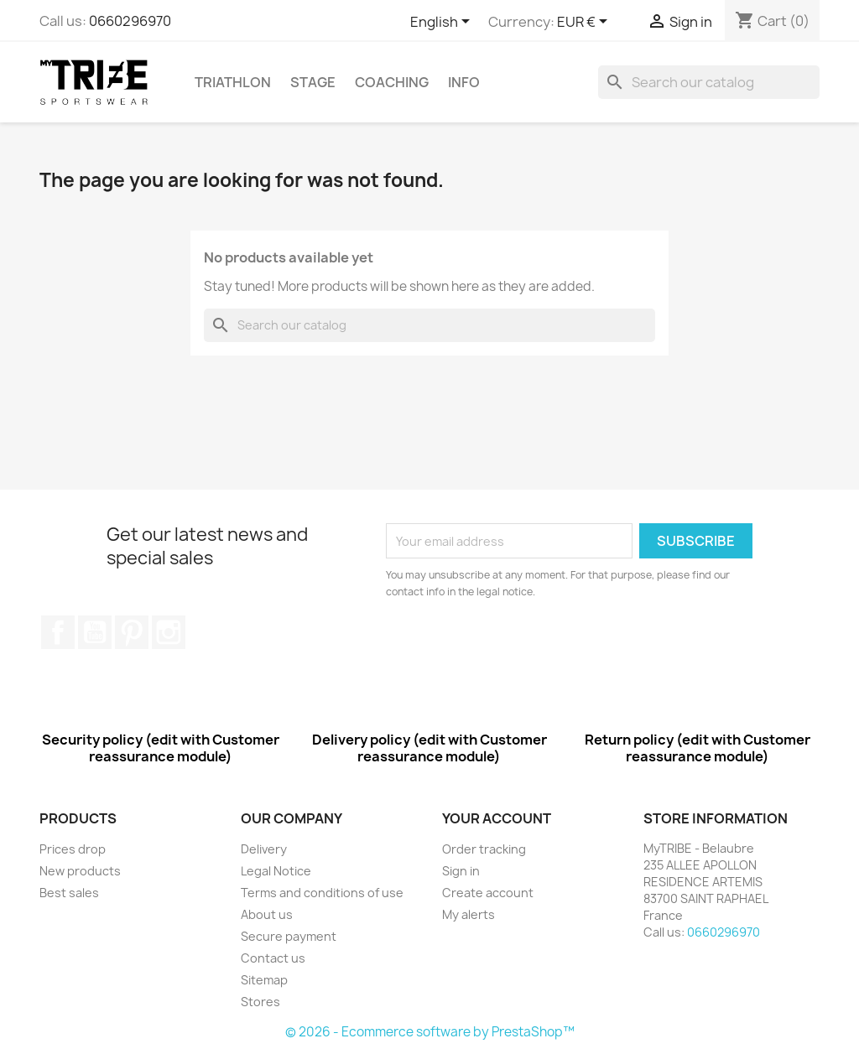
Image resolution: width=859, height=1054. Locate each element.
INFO (464, 82)
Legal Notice (276, 871)
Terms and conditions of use (322, 893)
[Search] (709, 82)
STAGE (313, 82)
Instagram (168, 632)
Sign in (461, 871)
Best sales (69, 893)
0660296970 (130, 21)
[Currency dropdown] (585, 23)
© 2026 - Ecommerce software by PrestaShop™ (430, 1032)
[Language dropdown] (443, 23)
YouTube (95, 632)
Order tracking (484, 849)
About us (267, 914)
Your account (496, 818)
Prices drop (72, 849)
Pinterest (131, 632)
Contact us (273, 958)
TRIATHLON (233, 82)
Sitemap (264, 980)
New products (80, 871)
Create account (488, 893)
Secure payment (288, 936)
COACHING (392, 82)
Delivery (264, 849)
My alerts (468, 914)
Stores (260, 1002)
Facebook (58, 632)
